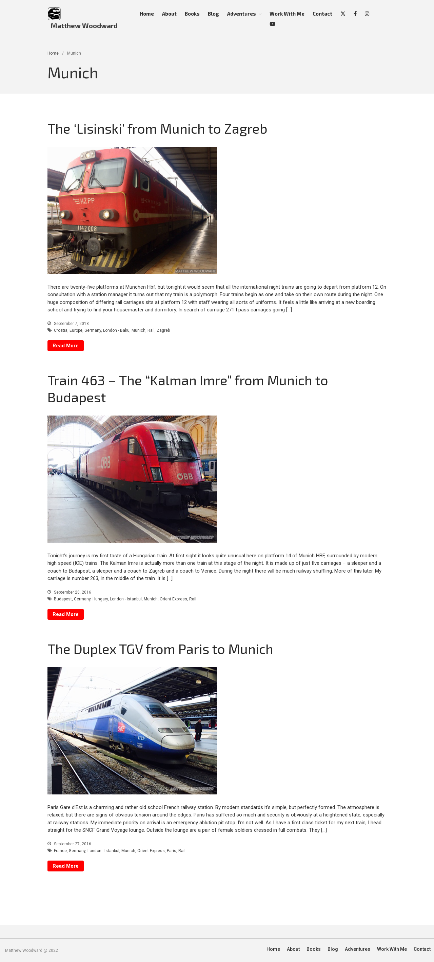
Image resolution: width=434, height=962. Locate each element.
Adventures (241, 14)
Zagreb (163, 330)
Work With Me (287, 14)
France (60, 850)
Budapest (63, 599)
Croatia (60, 330)
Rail (151, 330)
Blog (213, 14)
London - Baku (116, 330)
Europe (76, 330)
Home (147, 14)
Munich (138, 330)
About (169, 14)
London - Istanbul (126, 599)
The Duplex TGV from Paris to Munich (160, 648)
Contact (322, 14)
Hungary (100, 599)
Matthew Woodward (84, 25)
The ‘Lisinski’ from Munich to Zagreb (157, 128)
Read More (66, 346)
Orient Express (173, 599)
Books (192, 14)
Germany (92, 330)
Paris (171, 850)
